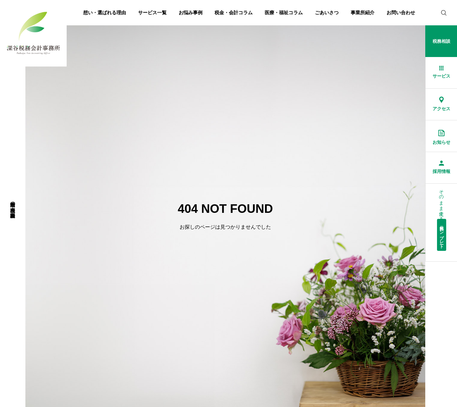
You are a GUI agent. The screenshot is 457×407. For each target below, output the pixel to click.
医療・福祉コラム (284, 12)
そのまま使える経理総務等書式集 (442, 219)
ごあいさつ (327, 12)
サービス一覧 (152, 12)
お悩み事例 (190, 12)
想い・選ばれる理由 (104, 12)
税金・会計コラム (234, 12)
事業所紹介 (362, 12)
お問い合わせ (401, 12)
